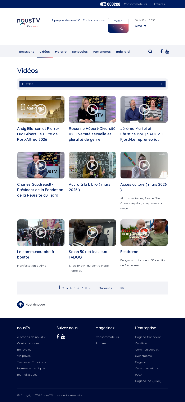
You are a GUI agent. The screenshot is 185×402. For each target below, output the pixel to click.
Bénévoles (80, 52)
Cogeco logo (110, 4)
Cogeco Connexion (148, 337)
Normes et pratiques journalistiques (31, 371)
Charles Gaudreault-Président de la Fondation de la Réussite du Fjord (40, 190)
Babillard (123, 52)
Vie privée (24, 356)
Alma (138, 26)
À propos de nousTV (65, 20)
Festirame (129, 251)
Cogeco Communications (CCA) (147, 368)
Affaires (159, 4)
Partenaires (102, 52)
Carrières (141, 343)
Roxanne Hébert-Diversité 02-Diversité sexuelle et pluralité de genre (92, 134)
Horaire (61, 52)
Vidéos (44, 52)
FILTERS (92, 84)
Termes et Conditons (31, 362)
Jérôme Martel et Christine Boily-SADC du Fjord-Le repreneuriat (141, 134)
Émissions (26, 52)
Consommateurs (135, 4)
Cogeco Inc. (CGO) (148, 381)
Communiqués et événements (147, 353)
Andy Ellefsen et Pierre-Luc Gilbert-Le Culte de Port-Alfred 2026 (38, 134)
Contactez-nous (94, 20)
